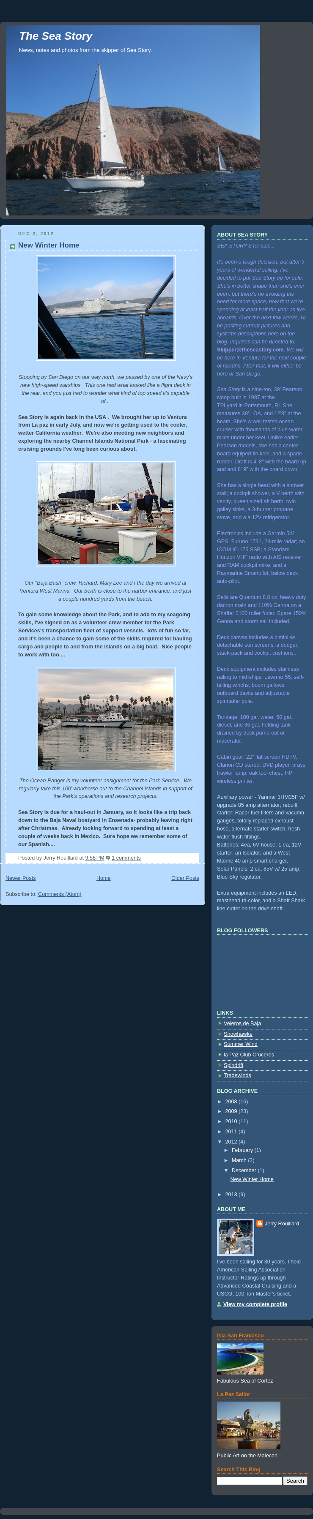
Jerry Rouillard (282, 1224)
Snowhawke (238, 1034)
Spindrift (233, 1065)
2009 (232, 1111)
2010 (232, 1121)
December (245, 1170)
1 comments (126, 858)
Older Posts (185, 878)
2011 (232, 1132)
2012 (232, 1142)
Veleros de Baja (242, 1023)
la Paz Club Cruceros (249, 1055)
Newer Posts (20, 878)
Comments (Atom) (59, 894)
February (243, 1150)
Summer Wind (241, 1044)
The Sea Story (55, 36)
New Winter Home (49, 245)
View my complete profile (255, 1304)
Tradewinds (237, 1075)
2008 (232, 1102)
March (240, 1160)
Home (103, 878)
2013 (232, 1195)
